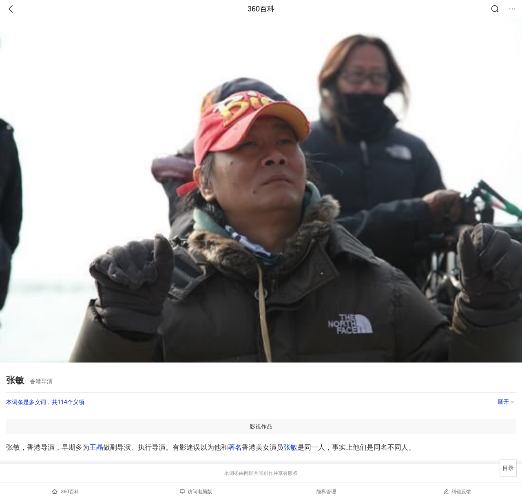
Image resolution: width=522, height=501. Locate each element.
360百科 (261, 9)
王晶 (96, 447)
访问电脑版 (196, 491)
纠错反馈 (457, 491)
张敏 (290, 447)
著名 (235, 447)
